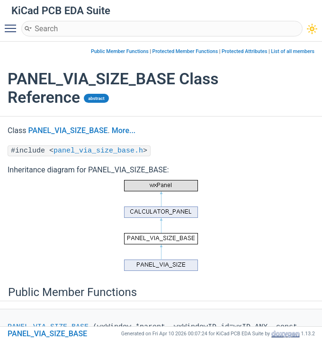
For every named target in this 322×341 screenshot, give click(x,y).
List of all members (292, 51)
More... (123, 130)
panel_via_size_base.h (98, 151)
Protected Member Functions (185, 51)
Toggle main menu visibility (13, 24)
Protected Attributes (244, 51)
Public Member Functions (120, 51)
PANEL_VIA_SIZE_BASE (68, 130)
